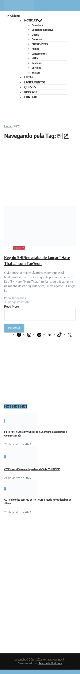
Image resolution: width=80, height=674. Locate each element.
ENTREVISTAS (40, 44)
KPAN (35, 58)
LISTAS (28, 77)
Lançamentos (39, 53)
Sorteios (36, 67)
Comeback (37, 25)
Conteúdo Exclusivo (42, 29)
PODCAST (30, 92)
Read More (11, 306)
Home (8, 126)
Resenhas (37, 63)
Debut (35, 34)
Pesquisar (14, 327)
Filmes (35, 48)
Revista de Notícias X (50, 663)
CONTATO (30, 97)
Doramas (37, 39)
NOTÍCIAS (33, 20)
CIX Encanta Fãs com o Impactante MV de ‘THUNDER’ (32, 469)
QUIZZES (30, 87)
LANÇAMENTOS (34, 82)
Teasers (36, 72)
